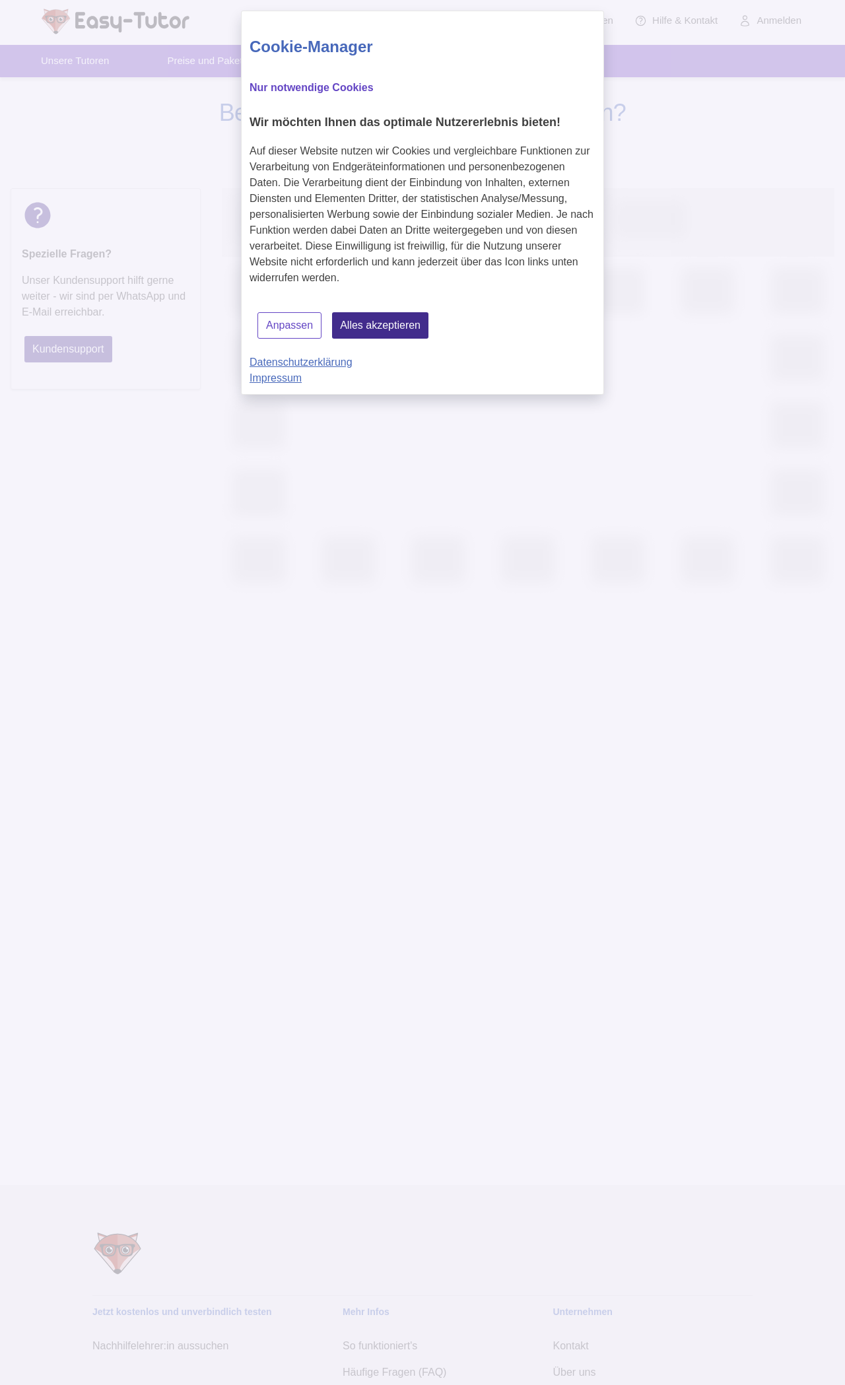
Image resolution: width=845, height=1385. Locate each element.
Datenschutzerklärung (301, 362)
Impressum (276, 378)
